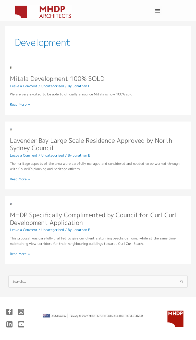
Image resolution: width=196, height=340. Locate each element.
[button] (158, 10)
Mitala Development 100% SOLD (57, 78)
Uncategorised (52, 86)
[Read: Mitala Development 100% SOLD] (11, 67)
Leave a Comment (24, 86)
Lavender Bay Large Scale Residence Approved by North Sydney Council (91, 144)
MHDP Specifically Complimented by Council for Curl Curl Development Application (93, 219)
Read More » (20, 104)
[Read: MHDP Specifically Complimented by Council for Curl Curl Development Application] (11, 203)
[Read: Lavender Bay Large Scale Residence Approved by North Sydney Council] (11, 129)
